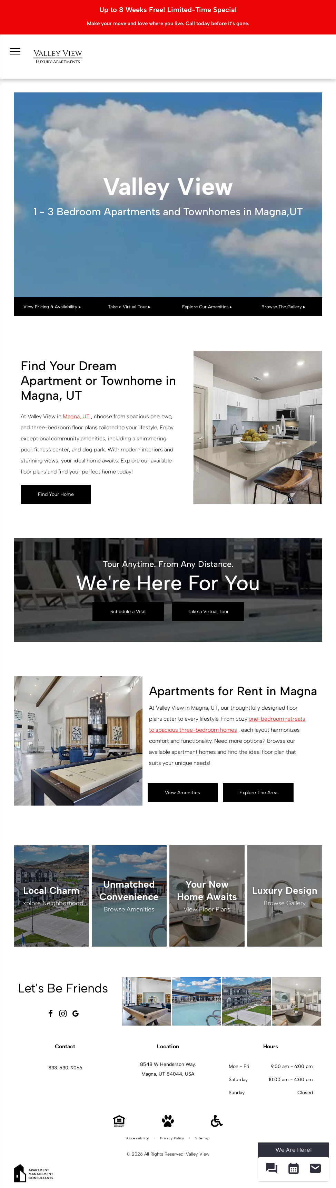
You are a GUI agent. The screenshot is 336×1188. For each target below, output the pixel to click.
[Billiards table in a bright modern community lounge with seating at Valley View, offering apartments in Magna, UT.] (146, 1001)
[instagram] (62, 1014)
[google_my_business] (75, 1014)
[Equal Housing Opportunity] (119, 1125)
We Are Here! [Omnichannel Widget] (294, 1150)
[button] (272, 1169)
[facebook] (50, 1014)
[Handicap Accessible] (217, 1125)
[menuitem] (138, 1138)
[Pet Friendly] (168, 1125)
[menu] (15, 51)
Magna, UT (76, 416)
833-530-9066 (65, 1068)
